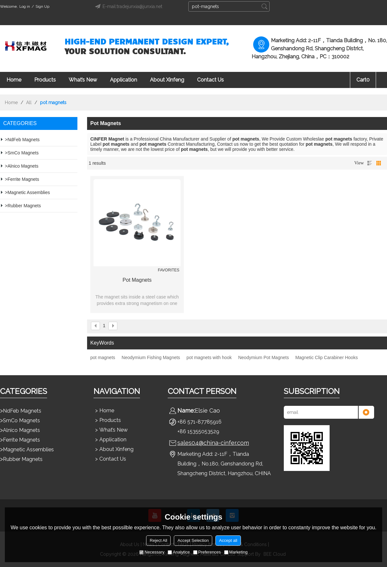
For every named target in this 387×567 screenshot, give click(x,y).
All (29, 102)
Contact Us (210, 80)
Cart (363, 80)
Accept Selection (193, 540)
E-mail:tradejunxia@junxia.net (127, 6)
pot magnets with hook (209, 357)
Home (13, 80)
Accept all (228, 540)
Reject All (158, 540)
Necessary (151, 552)
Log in (24, 6)
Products (45, 80)
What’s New (83, 80)
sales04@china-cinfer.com (213, 442)
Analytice (179, 552)
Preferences (207, 552)
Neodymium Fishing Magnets (151, 357)
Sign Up (42, 6)
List (369, 163)
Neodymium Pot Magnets (263, 357)
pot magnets (102, 357)
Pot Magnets (137, 280)
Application (123, 80)
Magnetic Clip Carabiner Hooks (326, 357)
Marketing (236, 552)
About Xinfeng (167, 80)
